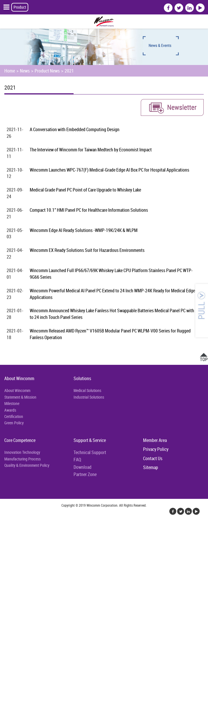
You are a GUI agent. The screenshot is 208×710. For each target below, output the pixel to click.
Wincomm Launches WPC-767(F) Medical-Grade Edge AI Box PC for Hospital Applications (109, 170)
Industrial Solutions (89, 397)
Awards (10, 410)
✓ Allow (7, 541)
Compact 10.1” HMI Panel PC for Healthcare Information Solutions (89, 210)
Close (5, 527)
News (25, 71)
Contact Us (152, 458)
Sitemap (150, 467)
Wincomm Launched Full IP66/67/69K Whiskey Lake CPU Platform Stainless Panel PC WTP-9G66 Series (111, 273)
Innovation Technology (22, 452)
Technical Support (90, 452)
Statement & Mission (20, 397)
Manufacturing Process (22, 459)
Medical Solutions (87, 390)
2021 (69, 71)
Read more (11, 597)
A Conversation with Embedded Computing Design (74, 129)
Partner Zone (85, 474)
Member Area (155, 440)
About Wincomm (19, 378)
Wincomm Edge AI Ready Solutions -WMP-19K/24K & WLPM (84, 230)
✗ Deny (7, 548)
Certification (13, 416)
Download (82, 467)
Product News (47, 71)
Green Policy (14, 422)
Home (9, 71)
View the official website (45, 597)
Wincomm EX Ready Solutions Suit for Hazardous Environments (87, 250)
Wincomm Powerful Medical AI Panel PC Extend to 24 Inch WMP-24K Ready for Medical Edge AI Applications (115, 293)
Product (20, 7)
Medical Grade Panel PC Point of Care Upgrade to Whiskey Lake (85, 190)
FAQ (77, 459)
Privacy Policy (155, 449)
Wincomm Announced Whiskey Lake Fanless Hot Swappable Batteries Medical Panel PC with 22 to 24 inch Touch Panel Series (115, 313)
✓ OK (145, 706)
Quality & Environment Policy (26, 465)
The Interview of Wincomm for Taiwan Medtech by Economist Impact (91, 149)
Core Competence (19, 440)
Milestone (11, 403)
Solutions (82, 378)
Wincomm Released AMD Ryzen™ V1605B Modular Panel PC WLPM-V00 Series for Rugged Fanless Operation (110, 334)
